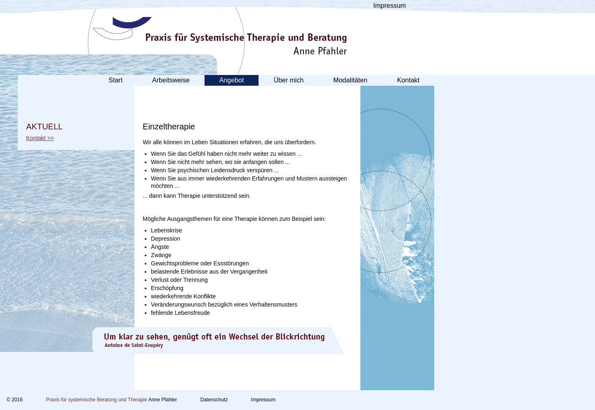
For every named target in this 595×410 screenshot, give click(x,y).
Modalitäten (350, 80)
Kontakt (408, 80)
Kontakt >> (40, 138)
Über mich (288, 80)
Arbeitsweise (171, 80)
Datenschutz (214, 400)
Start (115, 80)
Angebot (231, 80)
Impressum (389, 5)
